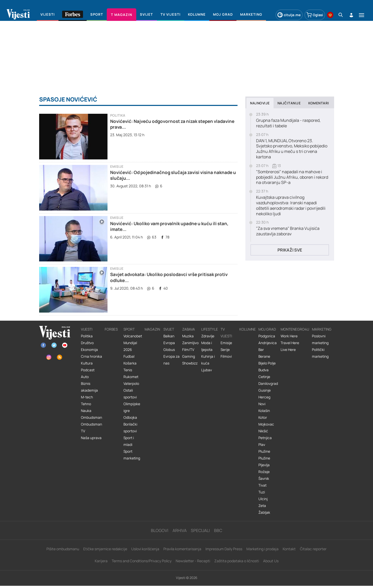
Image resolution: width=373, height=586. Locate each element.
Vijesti (86, 329)
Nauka (86, 410)
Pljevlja (264, 465)
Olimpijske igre (131, 407)
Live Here (288, 349)
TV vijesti (226, 332)
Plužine (264, 451)
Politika (117, 115)
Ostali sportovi (130, 393)
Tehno (86, 404)
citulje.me (289, 14)
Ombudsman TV (91, 427)
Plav (261, 444)
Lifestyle (209, 329)
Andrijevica (267, 342)
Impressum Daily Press (223, 548)
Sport (129, 329)
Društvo (87, 342)
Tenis (127, 370)
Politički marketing (320, 353)
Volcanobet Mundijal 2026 (132, 343)
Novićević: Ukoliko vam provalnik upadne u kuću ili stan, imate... (169, 226)
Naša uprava (91, 437)
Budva (263, 370)
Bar (261, 349)
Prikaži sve (289, 250)
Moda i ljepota (206, 346)
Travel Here (290, 342)
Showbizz (190, 363)
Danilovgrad (268, 383)
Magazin (152, 329)
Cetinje (264, 376)
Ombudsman (91, 417)
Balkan (168, 336)
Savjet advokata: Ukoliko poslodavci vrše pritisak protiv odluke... (169, 277)
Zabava (188, 329)
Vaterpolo (131, 383)
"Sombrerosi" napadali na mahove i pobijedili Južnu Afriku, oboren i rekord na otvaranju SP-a (292, 177)
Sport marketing (131, 455)
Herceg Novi (264, 400)
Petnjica (265, 437)
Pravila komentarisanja (182, 548)
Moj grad (267, 329)
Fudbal (128, 356)
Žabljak (264, 512)
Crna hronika (91, 356)
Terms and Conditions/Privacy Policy (141, 560)
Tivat (262, 485)
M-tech (87, 397)
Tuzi (261, 492)
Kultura (87, 363)
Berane (264, 356)
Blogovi (159, 530)
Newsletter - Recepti (193, 560)
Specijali (200, 530)
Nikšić (263, 431)
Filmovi (226, 356)
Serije (225, 349)
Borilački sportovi (130, 427)
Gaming (188, 356)
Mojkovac (266, 424)
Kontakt (289, 548)
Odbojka (130, 417)
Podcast (87, 370)
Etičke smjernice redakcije (105, 548)
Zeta (262, 505)
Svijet (168, 329)
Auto (85, 376)
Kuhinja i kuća (208, 360)
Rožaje (264, 471)
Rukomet (130, 376)
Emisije (116, 166)
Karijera (101, 560)
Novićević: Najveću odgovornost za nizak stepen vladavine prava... (172, 124)
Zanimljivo (190, 342)
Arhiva (180, 530)
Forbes (111, 329)
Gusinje (264, 390)
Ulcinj (263, 499)
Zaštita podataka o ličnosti (236, 560)
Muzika (188, 336)
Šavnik (263, 478)
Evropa (169, 342)
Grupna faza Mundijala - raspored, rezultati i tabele (288, 123)
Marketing (321, 329)
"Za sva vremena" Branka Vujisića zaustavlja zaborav (287, 231)
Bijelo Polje (267, 363)
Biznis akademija (89, 387)
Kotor (262, 417)
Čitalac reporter (313, 548)
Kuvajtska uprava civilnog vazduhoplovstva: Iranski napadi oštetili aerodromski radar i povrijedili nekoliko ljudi (290, 205)
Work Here (289, 336)
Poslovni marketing (320, 339)
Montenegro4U (295, 329)
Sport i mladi (128, 441)
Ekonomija (89, 349)
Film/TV (188, 349)
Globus (169, 349)
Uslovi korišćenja (145, 548)
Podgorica (266, 336)
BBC (218, 530)
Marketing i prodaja (262, 548)
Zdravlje (207, 336)
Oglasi (314, 14)
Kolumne (247, 329)
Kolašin (264, 410)
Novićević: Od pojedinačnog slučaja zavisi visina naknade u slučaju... (173, 175)
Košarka (130, 363)
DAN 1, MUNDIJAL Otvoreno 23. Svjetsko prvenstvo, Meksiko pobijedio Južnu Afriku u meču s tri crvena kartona (291, 149)
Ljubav (206, 370)
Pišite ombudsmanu (62, 548)
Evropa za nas (171, 360)
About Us (271, 560)
